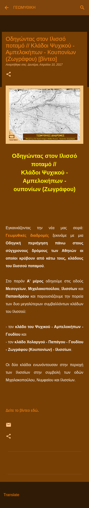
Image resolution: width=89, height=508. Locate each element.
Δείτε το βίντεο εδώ (22, 410)
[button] (8, 74)
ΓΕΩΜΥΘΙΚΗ (24, 7)
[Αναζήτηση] (82, 7)
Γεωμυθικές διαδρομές (27, 235)
